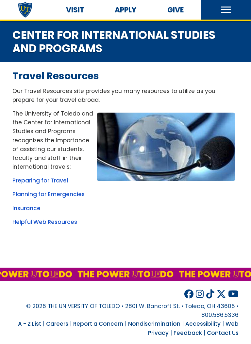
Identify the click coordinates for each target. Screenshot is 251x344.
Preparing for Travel (40, 180)
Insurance (26, 208)
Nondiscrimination (154, 324)
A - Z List (29, 324)
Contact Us (223, 333)
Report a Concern (98, 324)
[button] (226, 10)
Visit (75, 10)
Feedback (188, 333)
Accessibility (203, 324)
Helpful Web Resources (44, 222)
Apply (125, 10)
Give (175, 10)
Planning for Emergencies (48, 194)
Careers (57, 324)
